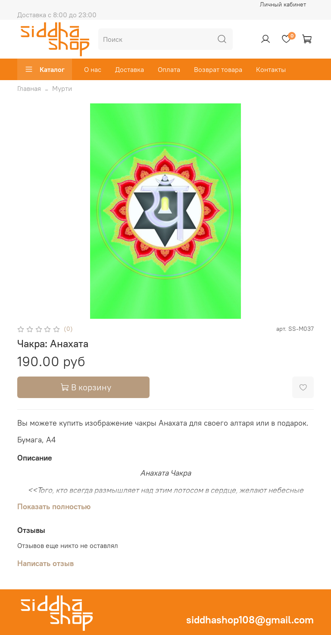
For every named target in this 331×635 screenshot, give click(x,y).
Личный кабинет (283, 4)
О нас (92, 69)
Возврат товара (218, 69)
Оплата (169, 69)
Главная (29, 88)
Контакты (271, 69)
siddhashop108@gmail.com (250, 619)
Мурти (62, 88)
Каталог (45, 69)
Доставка (129, 69)
